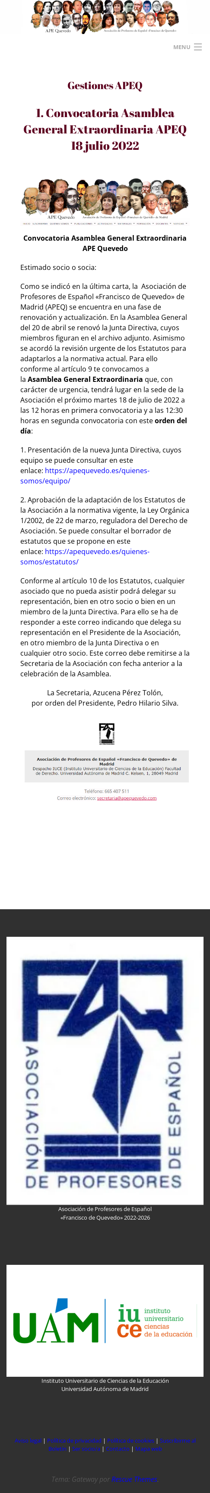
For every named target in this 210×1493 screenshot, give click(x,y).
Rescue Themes (134, 1479)
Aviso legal (28, 1440)
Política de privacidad (74, 1440)
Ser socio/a (86, 1449)
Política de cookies (131, 1440)
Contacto (118, 1449)
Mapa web (148, 1449)
